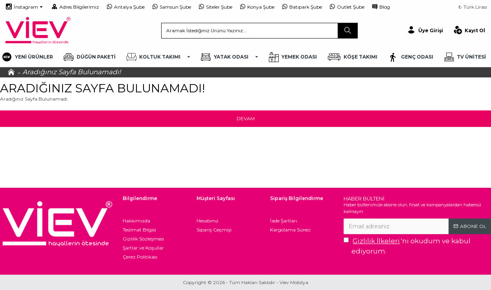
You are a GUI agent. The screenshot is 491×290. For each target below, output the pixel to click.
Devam (246, 118)
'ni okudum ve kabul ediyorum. (407, 245)
